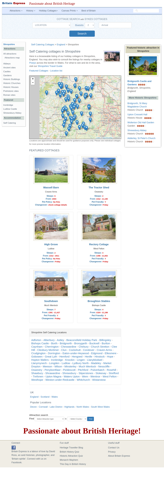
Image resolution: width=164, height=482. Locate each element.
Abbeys (7, 63)
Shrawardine (52, 373)
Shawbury (37, 373)
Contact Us (113, 447)
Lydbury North (80, 363)
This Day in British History (73, 464)
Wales (54, 397)
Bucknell (94, 343)
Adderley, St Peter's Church (141, 138)
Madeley (96, 363)
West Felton (110, 376)
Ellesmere (110, 353)
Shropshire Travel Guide (50, 66)
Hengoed (77, 356)
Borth (54, 343)
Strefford (114, 373)
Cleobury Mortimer (48, 349)
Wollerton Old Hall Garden (140, 122)
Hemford (64, 356)
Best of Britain (88, 10)
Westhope (37, 379)
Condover (88, 349)
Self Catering (9, 123)
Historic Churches (11, 83)
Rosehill (111, 369)
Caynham (37, 346)
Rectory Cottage (99, 244)
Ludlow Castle (10, 109)
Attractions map (12, 57)
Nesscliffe (104, 366)
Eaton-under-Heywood (76, 353)
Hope (110, 356)
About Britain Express (119, 456)
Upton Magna (53, 376)
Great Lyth (51, 356)
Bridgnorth (66, 343)
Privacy (112, 452)
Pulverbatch (97, 369)
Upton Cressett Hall (137, 114)
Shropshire (9, 44)
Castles (7, 71)
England (61, 44)
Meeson (47, 366)
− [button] (33, 83)
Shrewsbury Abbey (12, 113)
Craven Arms (104, 349)
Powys (32, 63)
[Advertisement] (14, 167)
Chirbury (84, 346)
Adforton (36, 340)
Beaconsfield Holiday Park (81, 340)
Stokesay (101, 373)
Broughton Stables (99, 301)
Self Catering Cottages (42, 44)
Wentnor (95, 376)
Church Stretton (100, 346)
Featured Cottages (38, 70)
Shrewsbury (69, 373)
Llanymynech (39, 363)
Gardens (7, 75)
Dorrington (54, 353)
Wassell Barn (51, 187)
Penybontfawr (53, 369)
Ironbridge (57, 359)
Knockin (70, 359)
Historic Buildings (11, 79)
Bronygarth (80, 343)
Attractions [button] (16, 10)
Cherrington (52, 346)
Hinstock (100, 356)
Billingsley (105, 340)
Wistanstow (99, 379)
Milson (58, 366)
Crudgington (38, 353)
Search (82, 33)
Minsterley (70, 366)
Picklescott (69, 369)
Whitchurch (83, 379)
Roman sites (9, 95)
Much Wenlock (87, 366)
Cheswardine (68, 346)
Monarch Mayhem (69, 460)
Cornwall (43, 407)
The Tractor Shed (99, 187)
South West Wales (100, 407)
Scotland (45, 397)
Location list (56, 70)
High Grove (51, 244)
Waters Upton (72, 376)
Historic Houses (11, 87)
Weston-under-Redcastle (59, 379)
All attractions (9, 54)
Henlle (88, 356)
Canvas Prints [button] (69, 10)
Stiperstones (86, 373)
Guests (79, 25)
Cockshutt (75, 349)
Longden (54, 363)
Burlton (106, 343)
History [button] (30, 10)
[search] (146, 10)
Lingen (81, 359)
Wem (85, 376)
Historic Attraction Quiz (71, 456)
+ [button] (33, 79)
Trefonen (38, 376)
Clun (64, 349)
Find (31, 418)
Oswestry (36, 369)
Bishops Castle (40, 343)
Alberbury (49, 340)
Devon (33, 407)
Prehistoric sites (11, 91)
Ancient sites (9, 67)
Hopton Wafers (40, 359)
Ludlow (66, 363)
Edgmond (97, 353)
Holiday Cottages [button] (48, 10)
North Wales (82, 407)
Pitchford (83, 369)
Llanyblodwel (94, 359)
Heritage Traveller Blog (71, 447)
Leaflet (98, 138)
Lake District (56, 407)
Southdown (51, 301)
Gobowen (37, 356)
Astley (60, 340)
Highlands (69, 407)
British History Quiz (69, 452)
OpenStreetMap (108, 138)
